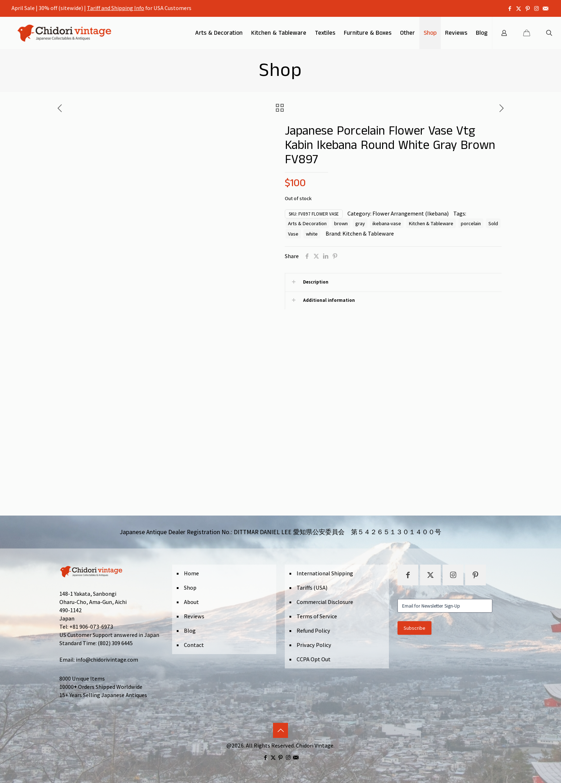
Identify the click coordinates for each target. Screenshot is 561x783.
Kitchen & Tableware (431, 223)
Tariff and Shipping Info (115, 8)
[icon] (545, 8)
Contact (194, 645)
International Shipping (325, 573)
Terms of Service (317, 616)
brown (341, 223)
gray (360, 223)
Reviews (194, 616)
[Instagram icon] (536, 8)
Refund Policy (313, 630)
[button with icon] (407, 575)
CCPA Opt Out (314, 659)
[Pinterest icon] (527, 8)
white (312, 233)
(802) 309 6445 (115, 643)
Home (191, 573)
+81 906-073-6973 (91, 626)
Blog (190, 630)
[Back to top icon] (280, 730)
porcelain (471, 223)
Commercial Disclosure (325, 602)
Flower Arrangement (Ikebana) (410, 213)
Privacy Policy (314, 645)
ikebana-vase (386, 223)
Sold (493, 223)
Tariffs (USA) (312, 587)
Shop (190, 587)
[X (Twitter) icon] (518, 8)
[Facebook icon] (509, 8)
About (191, 602)
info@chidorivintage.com (107, 659)
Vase (293, 233)
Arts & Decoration (307, 223)
